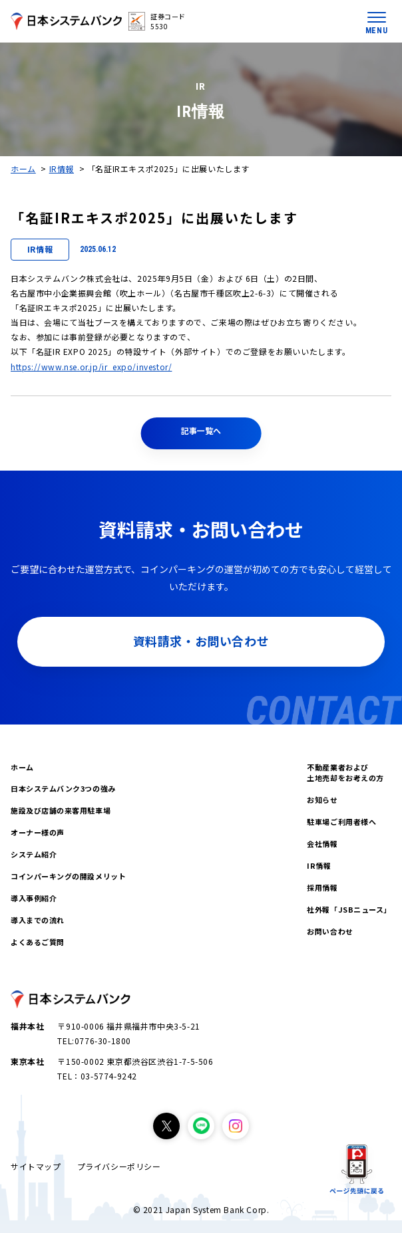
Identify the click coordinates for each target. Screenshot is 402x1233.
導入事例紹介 (34, 898)
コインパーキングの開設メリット (68, 876)
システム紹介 (34, 854)
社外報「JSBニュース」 (349, 909)
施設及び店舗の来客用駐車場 (60, 810)
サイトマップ (36, 1166)
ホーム (23, 168)
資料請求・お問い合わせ (201, 640)
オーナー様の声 (38, 832)
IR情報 (61, 168)
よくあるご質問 (38, 942)
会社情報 (322, 843)
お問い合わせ (330, 931)
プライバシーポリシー (119, 1166)
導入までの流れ (38, 920)
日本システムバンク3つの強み (63, 788)
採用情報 (322, 887)
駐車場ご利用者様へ (341, 821)
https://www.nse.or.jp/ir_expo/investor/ (91, 366)
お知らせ (322, 799)
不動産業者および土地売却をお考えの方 (345, 773)
